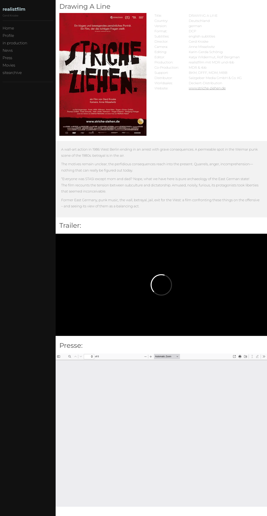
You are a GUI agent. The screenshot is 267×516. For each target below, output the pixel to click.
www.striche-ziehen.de (207, 88)
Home (8, 28)
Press (7, 58)
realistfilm (14, 9)
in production (15, 43)
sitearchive (12, 72)
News (8, 50)
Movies (9, 65)
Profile (8, 35)
